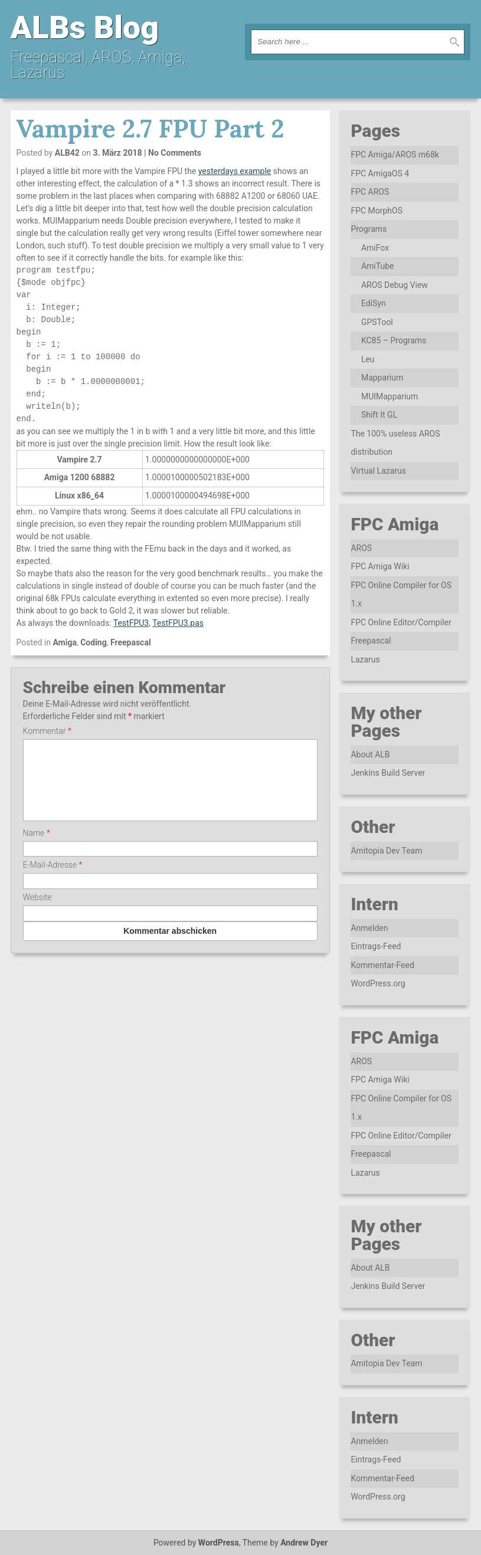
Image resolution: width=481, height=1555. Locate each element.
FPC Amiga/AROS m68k (395, 154)
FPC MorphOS (377, 210)
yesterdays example (234, 171)
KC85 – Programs (393, 340)
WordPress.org (378, 983)
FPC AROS (370, 191)
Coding (93, 642)
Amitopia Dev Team (386, 850)
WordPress (218, 1542)
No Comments (174, 153)
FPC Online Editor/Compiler (401, 622)
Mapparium (382, 377)
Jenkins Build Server (388, 772)
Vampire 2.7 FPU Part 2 (150, 129)
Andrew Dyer (304, 1542)
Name (36, 847)
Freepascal (130, 642)
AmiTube (377, 266)
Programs (369, 229)
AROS (361, 548)
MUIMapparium (389, 396)
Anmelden (369, 928)
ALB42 (67, 153)
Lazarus (365, 659)
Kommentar (47, 731)
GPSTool (377, 322)
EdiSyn (373, 303)
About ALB (370, 754)
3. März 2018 (117, 153)
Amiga (65, 642)
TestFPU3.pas (178, 623)
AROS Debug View (394, 285)
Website (37, 911)
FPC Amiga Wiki (380, 566)
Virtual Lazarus (378, 470)
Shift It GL (379, 414)
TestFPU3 (131, 623)
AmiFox (375, 247)
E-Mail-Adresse (53, 879)
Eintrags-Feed (376, 946)
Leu (368, 359)
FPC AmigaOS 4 (380, 173)
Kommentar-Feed (382, 965)
